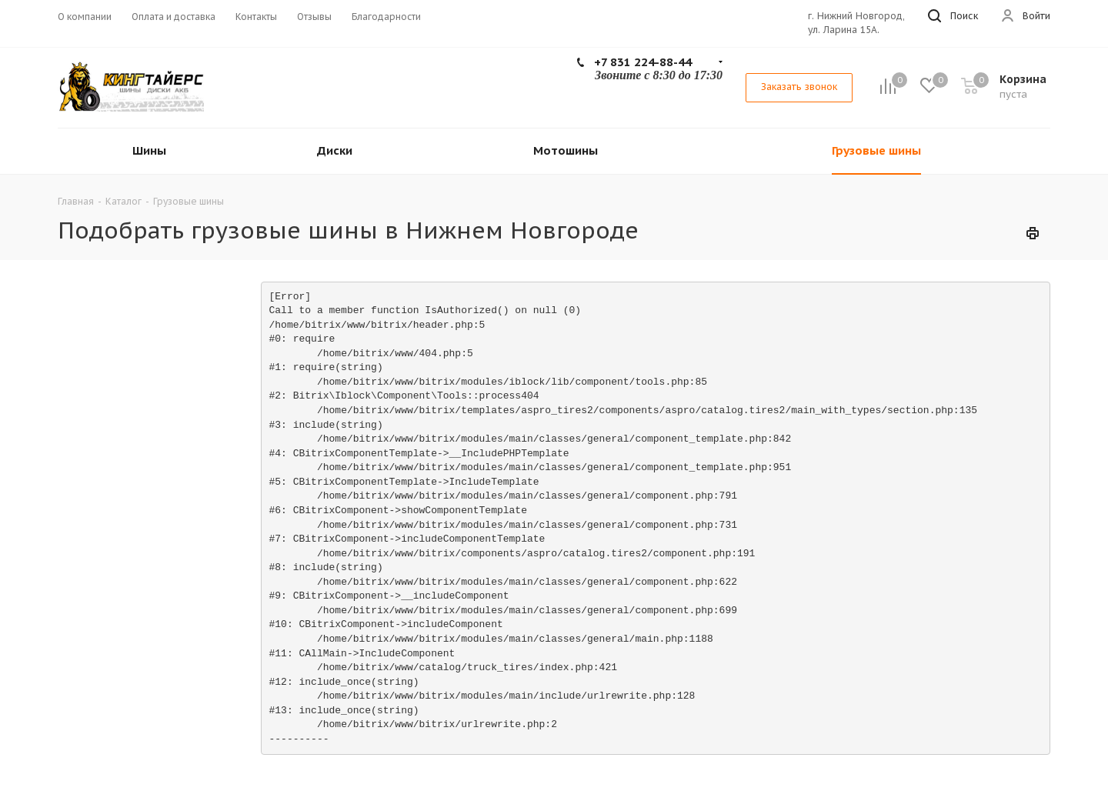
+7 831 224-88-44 (643, 62)
